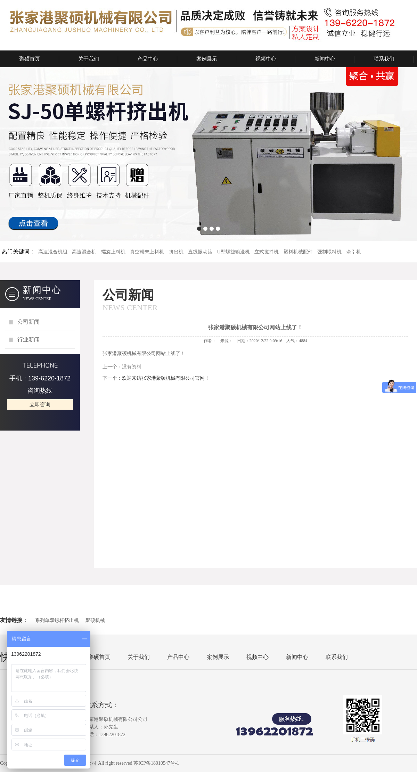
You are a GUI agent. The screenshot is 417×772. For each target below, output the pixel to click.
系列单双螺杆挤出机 (57, 620)
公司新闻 (28, 322)
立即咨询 (40, 404)
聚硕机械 (95, 620)
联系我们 (384, 59)
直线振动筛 (200, 251)
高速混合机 (84, 251)
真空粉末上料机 (147, 251)
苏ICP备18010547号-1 (156, 763)
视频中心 (265, 59)
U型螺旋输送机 (233, 251)
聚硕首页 (29, 59)
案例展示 (206, 59)
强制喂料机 (329, 251)
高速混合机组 (52, 251)
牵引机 (353, 251)
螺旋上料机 (113, 251)
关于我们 (88, 59)
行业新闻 (28, 339)
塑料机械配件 (298, 251)
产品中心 (147, 59)
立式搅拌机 (266, 251)
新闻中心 (324, 59)
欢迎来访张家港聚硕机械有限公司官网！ (166, 378)
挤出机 (176, 251)
